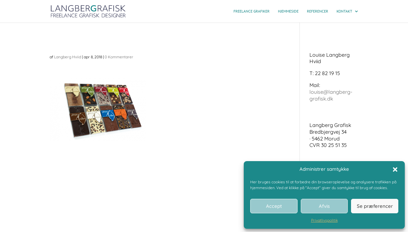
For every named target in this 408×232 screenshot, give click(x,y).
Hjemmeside (288, 11)
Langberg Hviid (67, 56)
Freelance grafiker (251, 11)
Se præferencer (375, 206)
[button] (395, 169)
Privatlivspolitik (324, 220)
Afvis (324, 206)
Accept (274, 206)
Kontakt (344, 11)
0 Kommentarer (119, 56)
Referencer (317, 11)
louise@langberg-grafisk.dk (330, 95)
